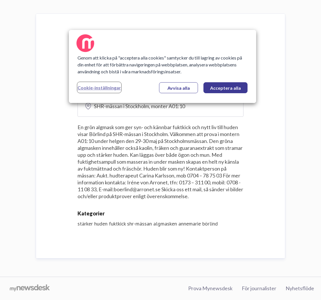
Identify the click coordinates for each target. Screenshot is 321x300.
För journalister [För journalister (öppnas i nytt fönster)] (259, 288)
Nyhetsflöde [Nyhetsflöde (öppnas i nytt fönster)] (300, 288)
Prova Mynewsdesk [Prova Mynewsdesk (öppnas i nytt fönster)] (210, 288)
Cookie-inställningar (99, 87)
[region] (162, 66)
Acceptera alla (225, 88)
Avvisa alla (178, 88)
